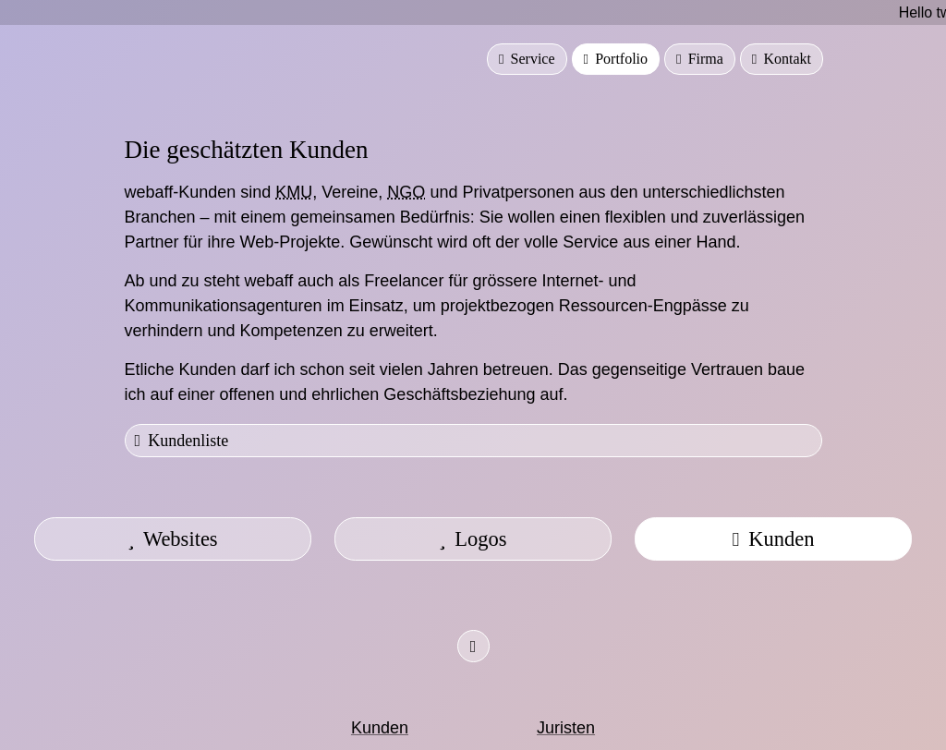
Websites (172, 538)
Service (527, 59)
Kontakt (781, 59)
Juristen (566, 728)
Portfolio (616, 59)
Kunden (773, 538)
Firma (699, 59)
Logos (472, 538)
